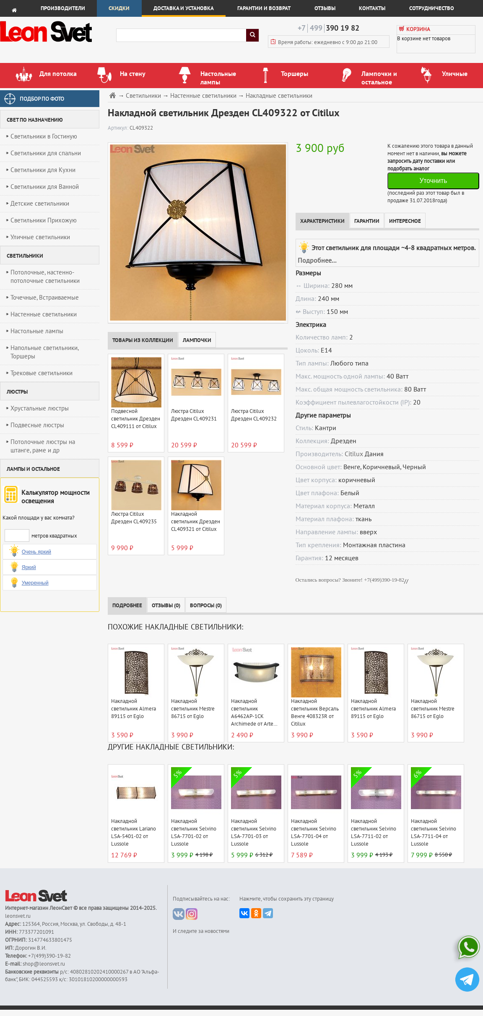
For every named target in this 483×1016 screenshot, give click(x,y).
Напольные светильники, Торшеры (44, 352)
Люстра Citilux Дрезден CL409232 (254, 415)
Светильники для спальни (45, 153)
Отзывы (324, 8)
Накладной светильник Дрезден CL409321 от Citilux (195, 522)
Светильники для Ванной (44, 187)
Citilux (354, 454)
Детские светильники (39, 203)
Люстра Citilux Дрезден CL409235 (134, 518)
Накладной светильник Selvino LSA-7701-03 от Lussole (253, 832)
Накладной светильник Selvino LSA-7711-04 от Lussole (433, 832)
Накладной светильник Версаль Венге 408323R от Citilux (315, 712)
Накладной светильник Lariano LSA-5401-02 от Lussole (133, 832)
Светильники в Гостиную (43, 136)
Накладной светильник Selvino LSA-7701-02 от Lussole (193, 832)
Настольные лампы (36, 331)
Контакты (372, 8)
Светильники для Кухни (42, 170)
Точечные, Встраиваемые (44, 297)
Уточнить (433, 180)
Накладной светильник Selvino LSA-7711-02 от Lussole (373, 832)
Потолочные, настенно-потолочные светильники (45, 277)
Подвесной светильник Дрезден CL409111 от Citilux (135, 419)
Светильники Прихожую (43, 220)
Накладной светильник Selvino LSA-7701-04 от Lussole (313, 832)
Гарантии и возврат (264, 8)
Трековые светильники (41, 373)
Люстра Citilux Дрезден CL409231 (194, 415)
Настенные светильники (43, 314)
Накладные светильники (279, 95)
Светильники (143, 95)
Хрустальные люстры (39, 408)
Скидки (119, 8)
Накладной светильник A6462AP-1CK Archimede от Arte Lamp (252, 713)
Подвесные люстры (37, 425)
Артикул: (119, 128)
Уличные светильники (40, 237)
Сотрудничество (431, 8)
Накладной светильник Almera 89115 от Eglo (133, 709)
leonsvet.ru (18, 916)
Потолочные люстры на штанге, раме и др (42, 446)
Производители (63, 8)
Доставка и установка (183, 8)
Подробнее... (317, 260)
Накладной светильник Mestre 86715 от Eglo (193, 709)
